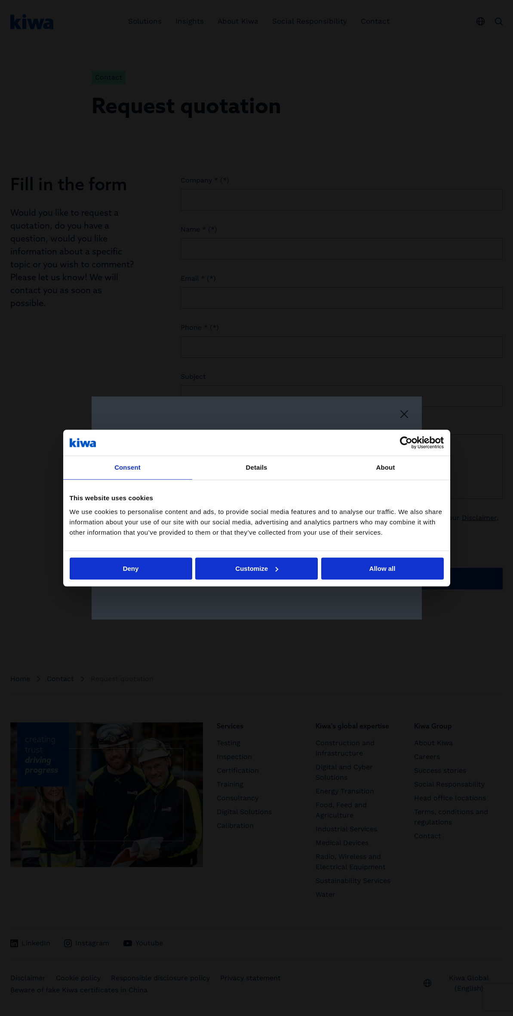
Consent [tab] (127, 467)
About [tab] (385, 467)
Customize (256, 568)
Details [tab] (256, 467)
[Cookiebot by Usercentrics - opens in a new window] (406, 442)
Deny (131, 568)
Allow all (382, 568)
